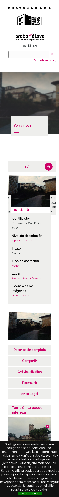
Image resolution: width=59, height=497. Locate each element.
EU (24, 45)
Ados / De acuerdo (30, 493)
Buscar (52, 54)
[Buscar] (28, 54)
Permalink (29, 383)
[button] (49, 167)
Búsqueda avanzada (44, 60)
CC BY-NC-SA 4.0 (21, 295)
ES (29, 45)
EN (35, 45)
